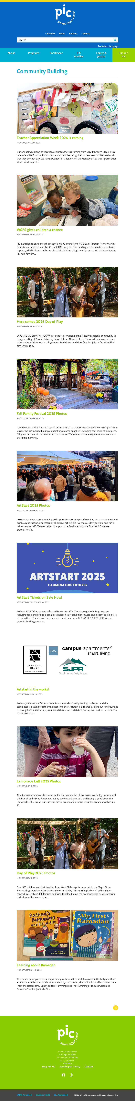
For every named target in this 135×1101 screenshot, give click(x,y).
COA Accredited (61, 1095)
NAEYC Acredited (24, 1095)
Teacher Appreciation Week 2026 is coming (50, 138)
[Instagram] (71, 1075)
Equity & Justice (101, 54)
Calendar (50, 33)
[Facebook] (64, 1075)
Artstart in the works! (33, 689)
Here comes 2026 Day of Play (40, 321)
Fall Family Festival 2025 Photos (42, 413)
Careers (85, 33)
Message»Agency (106, 1095)
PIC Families (79, 54)
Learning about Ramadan (36, 965)
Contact (73, 33)
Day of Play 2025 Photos (36, 873)
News (62, 33)
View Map (67, 1063)
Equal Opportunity (69, 1066)
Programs (33, 53)
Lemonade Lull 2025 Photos (39, 781)
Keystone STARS (43, 1095)
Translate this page (108, 46)
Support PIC (48, 1066)
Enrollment (56, 53)
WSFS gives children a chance (40, 230)
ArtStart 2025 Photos (33, 505)
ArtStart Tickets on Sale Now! (39, 597)
